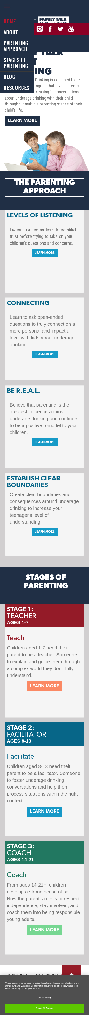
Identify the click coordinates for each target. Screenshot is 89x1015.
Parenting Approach (16, 46)
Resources (16, 87)
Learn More (22, 120)
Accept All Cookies (44, 1008)
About (11, 32)
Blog (9, 76)
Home (10, 21)
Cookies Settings (44, 998)
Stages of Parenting (16, 62)
